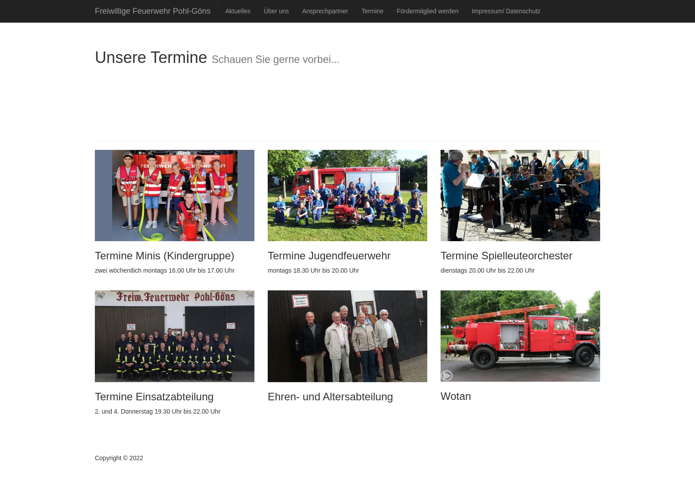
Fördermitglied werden (427, 11)
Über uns (276, 11)
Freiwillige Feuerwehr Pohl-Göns (153, 11)
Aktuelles (237, 11)
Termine (372, 11)
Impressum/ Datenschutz (506, 11)
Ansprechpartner (325, 11)
